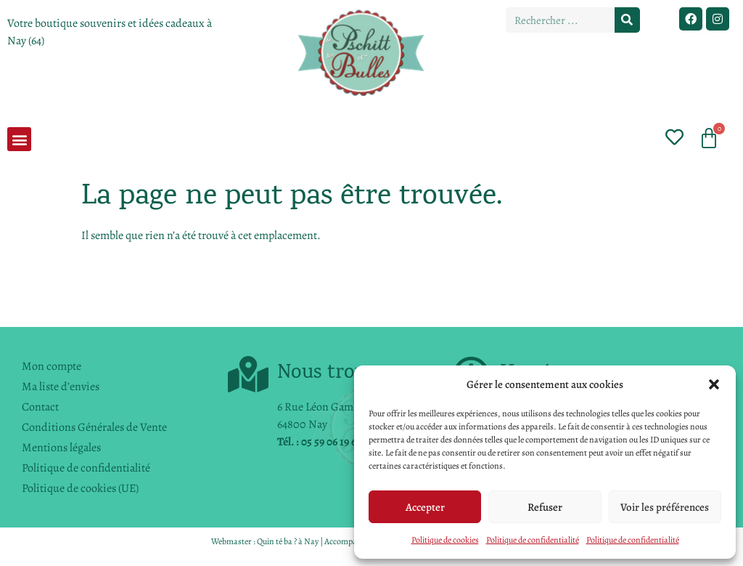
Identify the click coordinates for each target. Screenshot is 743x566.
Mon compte (51, 366)
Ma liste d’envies (60, 387)
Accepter (425, 507)
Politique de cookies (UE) (80, 488)
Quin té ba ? (277, 541)
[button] (714, 384)
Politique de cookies (445, 540)
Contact (40, 407)
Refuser (545, 507)
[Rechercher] (627, 20)
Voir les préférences (664, 507)
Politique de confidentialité (532, 540)
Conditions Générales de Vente (94, 427)
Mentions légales (61, 448)
